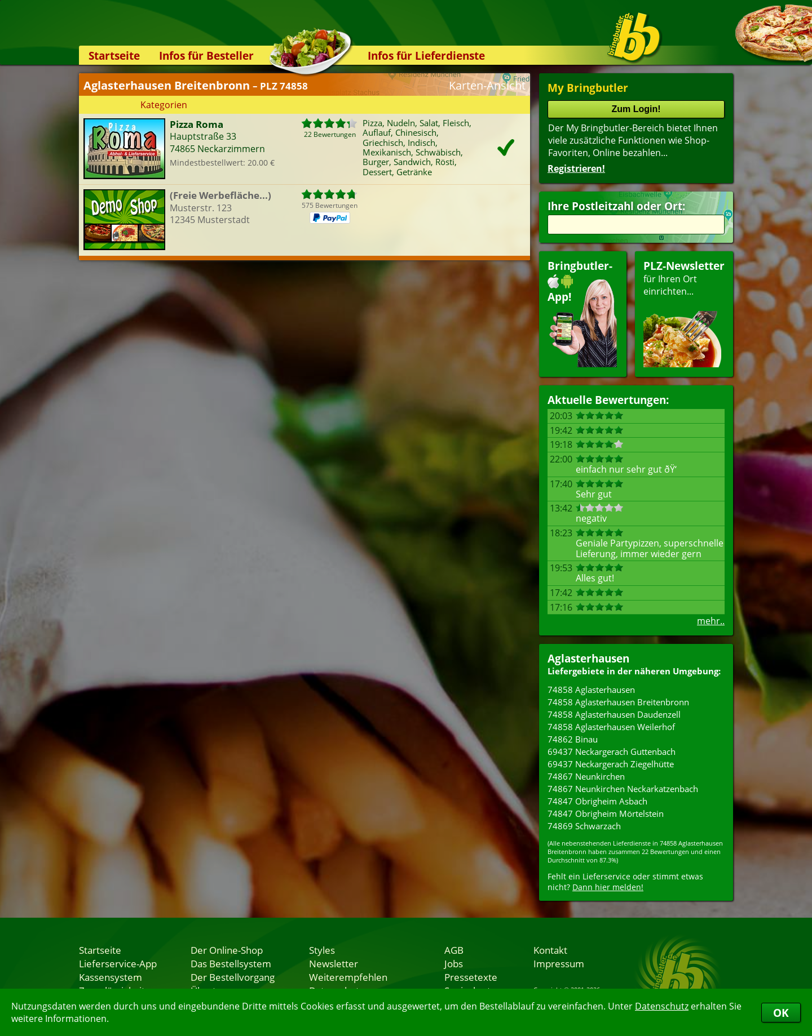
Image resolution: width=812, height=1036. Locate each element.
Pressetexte (470, 977)
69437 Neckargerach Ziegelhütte (611, 764)
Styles (322, 950)
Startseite (114, 55)
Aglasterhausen (588, 658)
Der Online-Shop (227, 950)
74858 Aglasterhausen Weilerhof (611, 726)
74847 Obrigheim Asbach (597, 801)
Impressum (558, 963)
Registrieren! (576, 168)
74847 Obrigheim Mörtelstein (606, 813)
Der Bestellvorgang (233, 977)
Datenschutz (662, 1006)
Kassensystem (110, 977)
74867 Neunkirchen (586, 776)
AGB (454, 950)
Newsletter (333, 963)
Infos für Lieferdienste (426, 55)
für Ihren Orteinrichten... (684, 313)
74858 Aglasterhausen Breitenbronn (618, 702)
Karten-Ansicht (487, 85)
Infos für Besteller (206, 55)
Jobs (453, 963)
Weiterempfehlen (348, 977)
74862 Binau (573, 739)
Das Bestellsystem (231, 963)
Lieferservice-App (118, 963)
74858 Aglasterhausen (591, 689)
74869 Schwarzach (584, 826)
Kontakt (550, 950)
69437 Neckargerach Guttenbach (612, 751)
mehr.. (711, 621)
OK (781, 1013)
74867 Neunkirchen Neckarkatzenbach (623, 788)
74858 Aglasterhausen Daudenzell (614, 714)
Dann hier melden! (607, 887)
